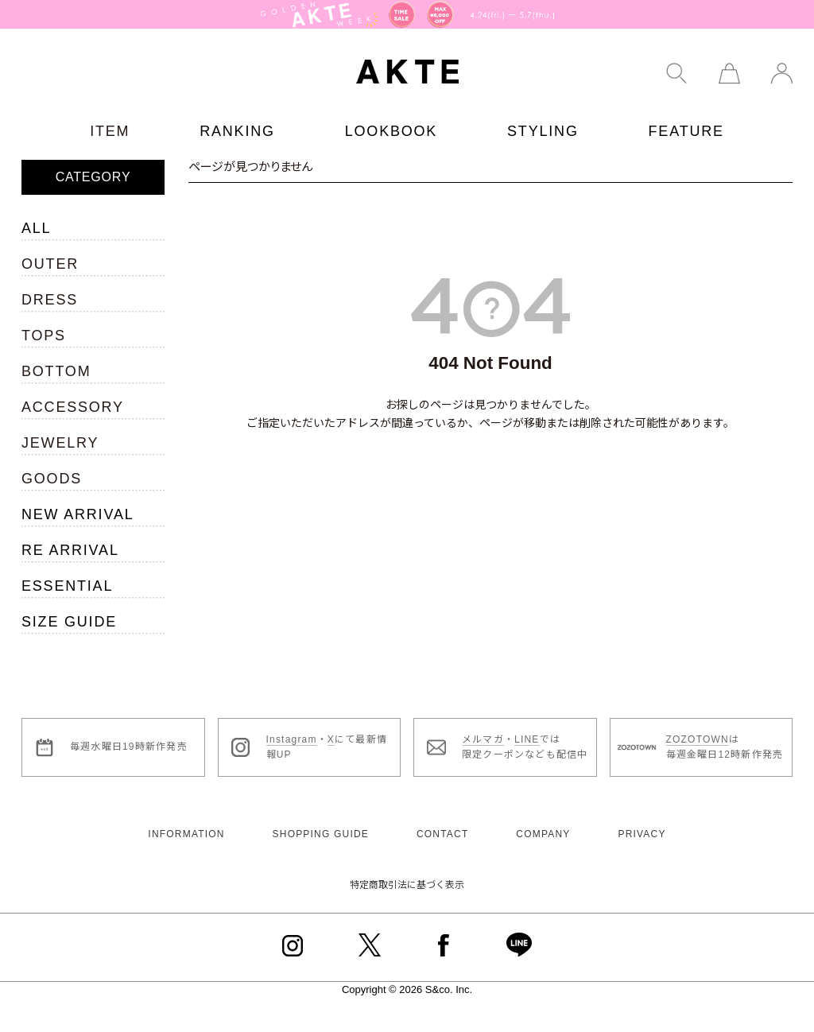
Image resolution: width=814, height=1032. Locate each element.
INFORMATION (186, 834)
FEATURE (686, 131)
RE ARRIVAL (70, 550)
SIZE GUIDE (69, 622)
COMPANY (543, 834)
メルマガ (483, 739)
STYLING (543, 131)
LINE (526, 739)
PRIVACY (641, 834)
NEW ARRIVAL (77, 514)
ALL (36, 228)
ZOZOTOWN (697, 739)
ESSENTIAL (67, 586)
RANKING (237, 131)
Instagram (291, 739)
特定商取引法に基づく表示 (407, 884)
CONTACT (443, 834)
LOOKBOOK (391, 131)
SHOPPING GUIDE (321, 834)
